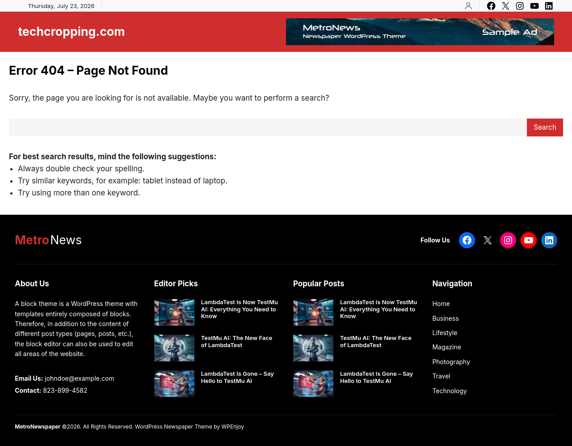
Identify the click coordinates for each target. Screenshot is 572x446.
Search (545, 127)
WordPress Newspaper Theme (173, 426)
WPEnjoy (232, 426)
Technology (449, 391)
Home (441, 303)
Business (445, 318)
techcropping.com (71, 31)
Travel (441, 376)
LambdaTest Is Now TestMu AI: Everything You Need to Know (239, 309)
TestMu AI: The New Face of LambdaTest (237, 341)
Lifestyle (444, 332)
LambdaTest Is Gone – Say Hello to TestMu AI (237, 377)
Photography (451, 361)
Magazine (446, 347)
